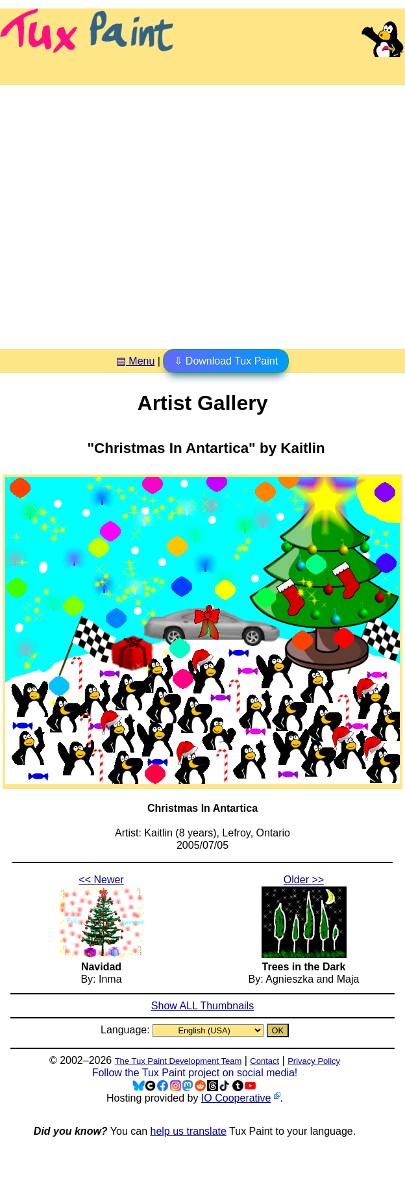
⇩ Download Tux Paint (226, 361)
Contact (264, 1061)
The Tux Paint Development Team (178, 1061)
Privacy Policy (314, 1061)
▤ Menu (135, 361)
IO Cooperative (236, 1098)
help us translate (188, 1131)
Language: (127, 1029)
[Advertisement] (121, 212)
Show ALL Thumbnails (202, 1005)
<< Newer (101, 879)
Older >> (304, 879)
